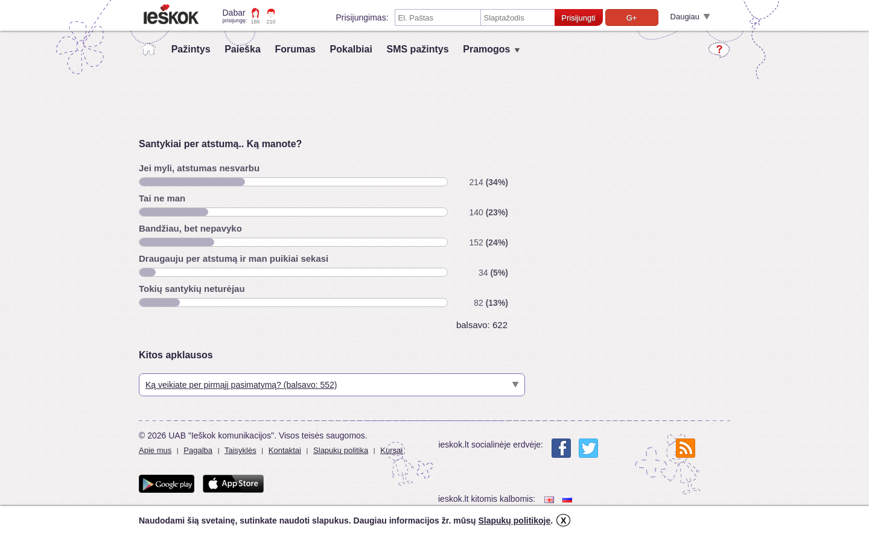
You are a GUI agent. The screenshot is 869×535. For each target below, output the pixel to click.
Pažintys (191, 49)
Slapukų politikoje (514, 520)
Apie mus (155, 450)
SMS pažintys (417, 49)
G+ (631, 17)
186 (255, 22)
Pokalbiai (351, 49)
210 (271, 22)
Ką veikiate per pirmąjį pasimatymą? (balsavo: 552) (241, 385)
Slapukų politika (340, 450)
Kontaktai (285, 450)
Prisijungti (578, 17)
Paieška (242, 49)
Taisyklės (240, 450)
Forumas (295, 49)
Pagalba (197, 450)
